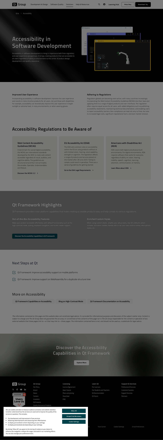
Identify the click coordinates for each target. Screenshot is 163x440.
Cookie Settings (74, 422)
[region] (46, 421)
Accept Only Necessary (74, 416)
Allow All (74, 411)
